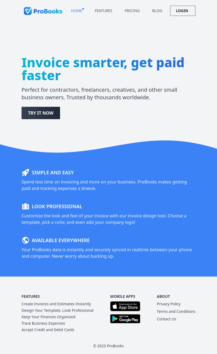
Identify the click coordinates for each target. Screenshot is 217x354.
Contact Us (166, 318)
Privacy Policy (169, 303)
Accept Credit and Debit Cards (48, 329)
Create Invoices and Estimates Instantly (56, 303)
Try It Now (41, 113)
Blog (158, 10)
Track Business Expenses (43, 323)
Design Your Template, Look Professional (57, 310)
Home (77, 10)
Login (183, 10)
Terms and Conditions (176, 311)
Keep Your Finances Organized (48, 316)
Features (104, 10)
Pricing (133, 10)
